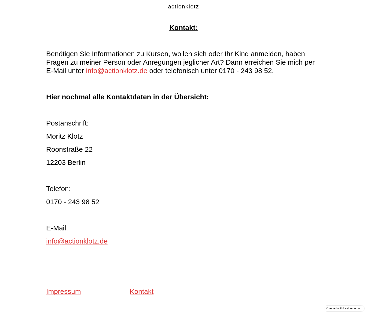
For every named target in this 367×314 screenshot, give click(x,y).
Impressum (63, 291)
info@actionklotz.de (116, 70)
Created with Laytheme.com (344, 308)
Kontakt (142, 291)
